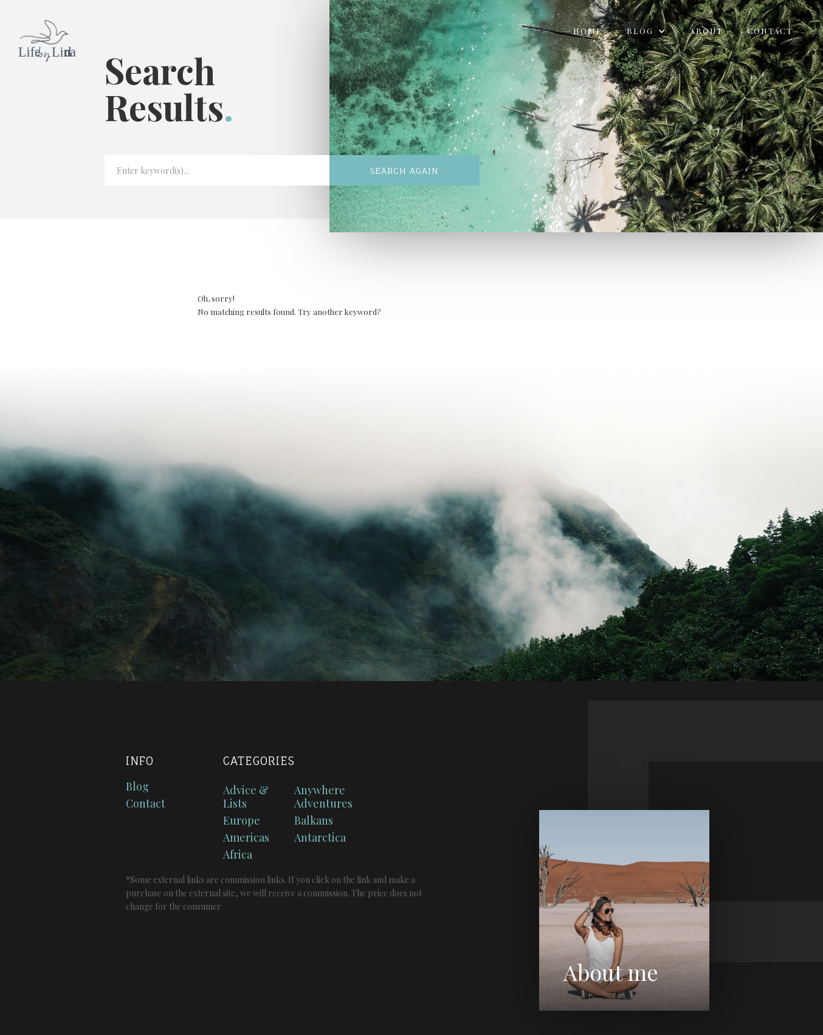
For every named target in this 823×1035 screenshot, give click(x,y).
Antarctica (320, 837)
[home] (37, 37)
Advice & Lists (246, 796)
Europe (241, 820)
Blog (137, 786)
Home (587, 31)
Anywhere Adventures (323, 796)
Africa (237, 854)
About (706, 31)
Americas (246, 837)
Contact (770, 31)
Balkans (313, 820)
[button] (646, 31)
